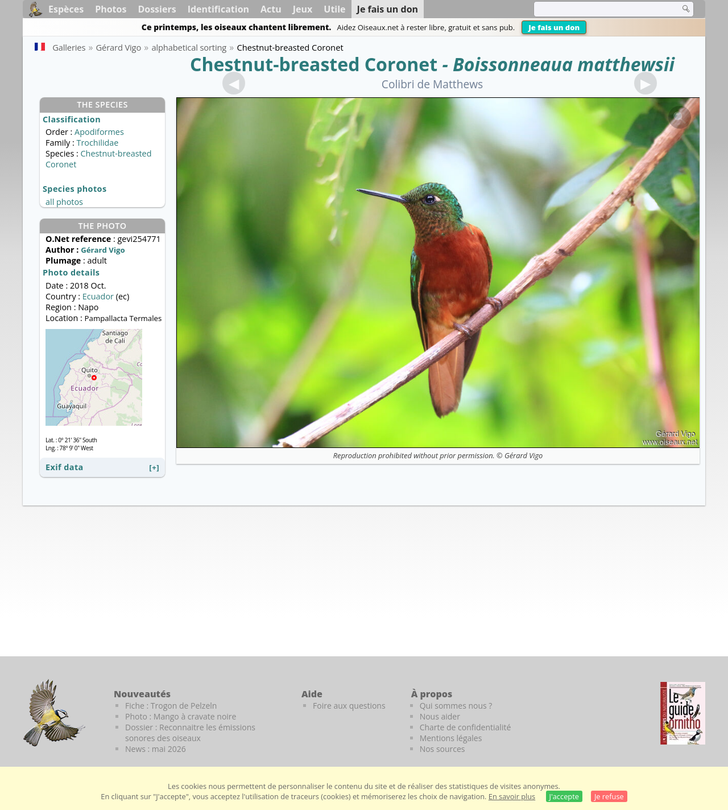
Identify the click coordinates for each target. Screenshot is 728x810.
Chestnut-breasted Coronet (313, 64)
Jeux (303, 9)
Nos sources (442, 748)
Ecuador (98, 296)
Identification (218, 9)
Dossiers (157, 9)
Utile (334, 9)
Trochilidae (97, 142)
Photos (110, 9)
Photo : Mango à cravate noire (180, 716)
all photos (64, 201)
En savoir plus (512, 796)
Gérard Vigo (523, 455)
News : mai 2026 (155, 748)
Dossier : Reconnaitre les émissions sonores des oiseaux (190, 732)
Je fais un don (554, 27)
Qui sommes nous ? (456, 705)
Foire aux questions (349, 705)
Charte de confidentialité (465, 727)
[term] (599, 9)
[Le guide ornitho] (682, 713)
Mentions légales (451, 738)
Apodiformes (99, 131)
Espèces (66, 9)
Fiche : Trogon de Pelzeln (171, 705)
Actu (271, 9)
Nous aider (440, 716)
